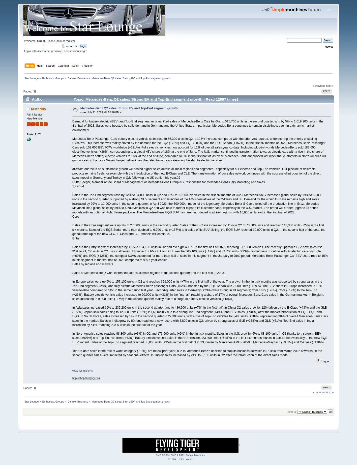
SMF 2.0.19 (162, 455)
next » (330, 85)
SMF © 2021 (178, 455)
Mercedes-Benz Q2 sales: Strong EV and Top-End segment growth (129, 108)
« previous (318, 85)
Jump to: (292, 411)
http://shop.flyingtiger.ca (86, 378)
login (59, 40)
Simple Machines (195, 455)
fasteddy (38, 109)
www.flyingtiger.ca (82, 370)
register (70, 40)
